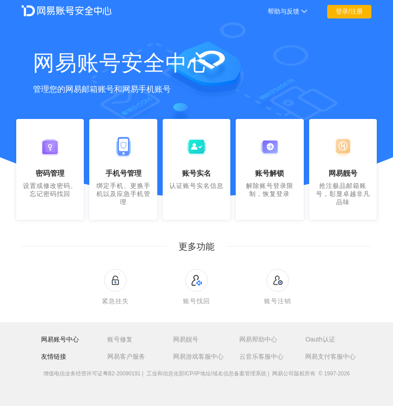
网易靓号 (185, 339)
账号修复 (120, 339)
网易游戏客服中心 (198, 356)
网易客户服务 (126, 356)
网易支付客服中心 (330, 356)
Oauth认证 (320, 339)
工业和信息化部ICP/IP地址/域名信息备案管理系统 (206, 373)
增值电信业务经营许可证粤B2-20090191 (92, 373)
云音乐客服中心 (261, 356)
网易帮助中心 (258, 339)
